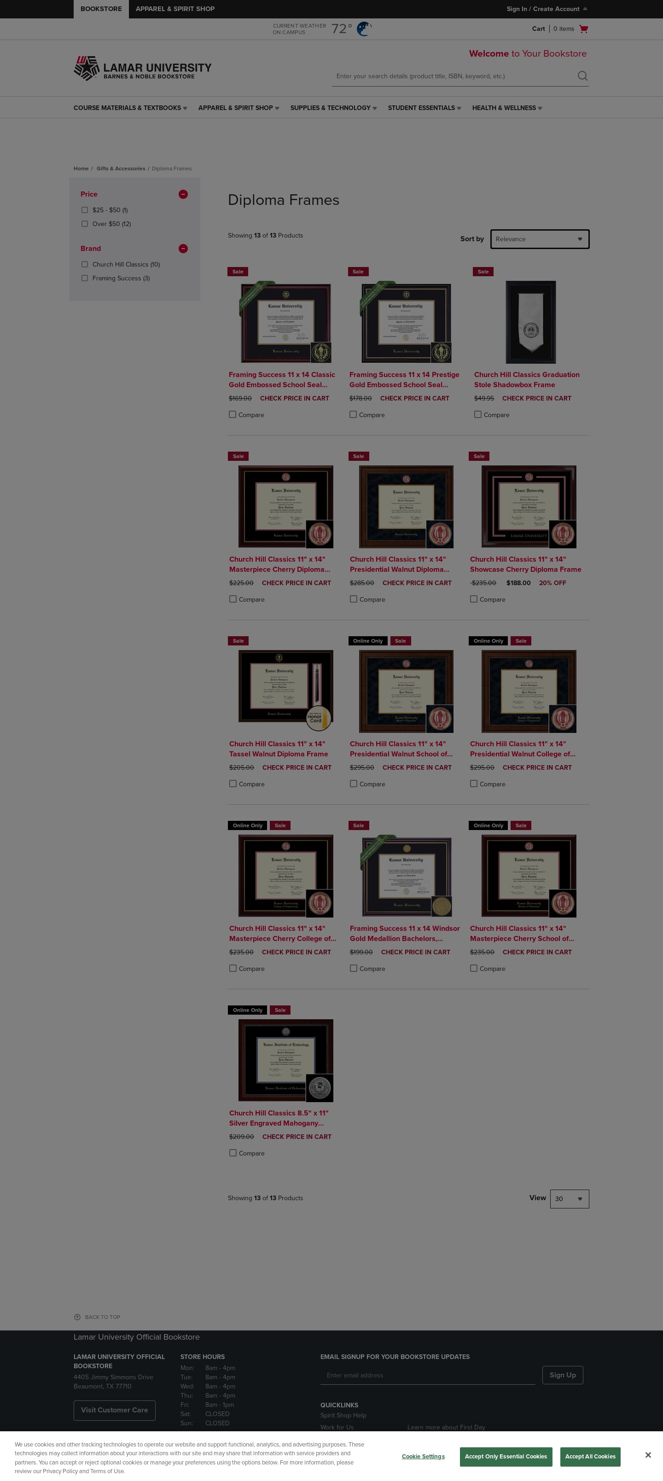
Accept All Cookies (590, 1456)
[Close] (648, 1455)
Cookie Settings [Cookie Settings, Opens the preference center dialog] (423, 1456)
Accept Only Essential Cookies (506, 1456)
